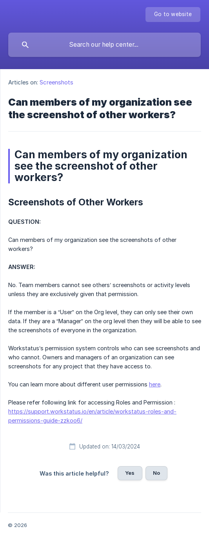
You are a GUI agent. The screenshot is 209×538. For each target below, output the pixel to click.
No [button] (156, 473)
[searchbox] (104, 45)
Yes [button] (129, 473)
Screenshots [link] (56, 82)
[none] (172, 14)
